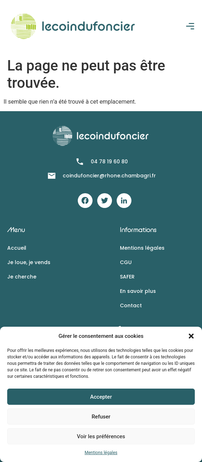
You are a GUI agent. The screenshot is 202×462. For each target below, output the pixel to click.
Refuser (100, 416)
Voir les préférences (101, 436)
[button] (191, 336)
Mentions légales (101, 452)
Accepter (101, 397)
